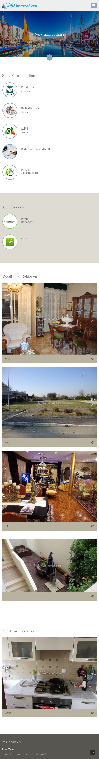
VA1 (7, 527)
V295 (8, 359)
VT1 (7, 443)
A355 (8, 713)
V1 (6, 597)
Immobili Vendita (9, 754)
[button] (7, 320)
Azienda (34, 754)
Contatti (42, 754)
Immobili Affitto (23, 754)
